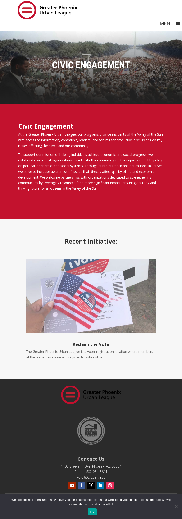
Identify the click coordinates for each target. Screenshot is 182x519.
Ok (92, 512)
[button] (167, 23)
